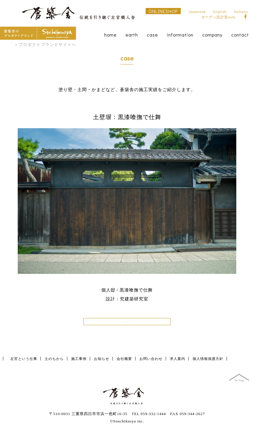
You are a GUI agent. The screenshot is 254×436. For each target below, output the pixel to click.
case (152, 35)
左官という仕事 (23, 363)
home (110, 35)
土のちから (54, 363)
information (180, 35)
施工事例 (79, 363)
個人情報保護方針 (208, 363)
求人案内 (177, 363)
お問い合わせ (150, 363)
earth (132, 35)
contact (240, 35)
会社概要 (124, 363)
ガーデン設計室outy (218, 16)
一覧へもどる (127, 323)
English (220, 11)
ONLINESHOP (163, 11)
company (212, 35)
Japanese (197, 11)
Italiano (241, 11)
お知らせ (101, 363)
